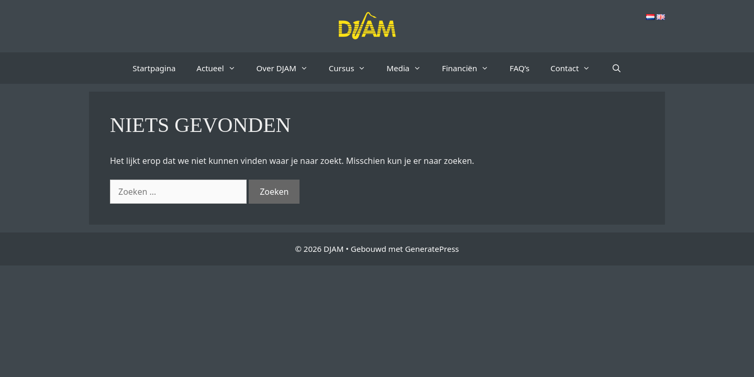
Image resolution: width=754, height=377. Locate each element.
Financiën (470, 68)
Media (408, 68)
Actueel (221, 68)
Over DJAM (287, 68)
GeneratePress (432, 248)
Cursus (352, 68)
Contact (575, 68)
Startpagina (153, 68)
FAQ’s (519, 68)
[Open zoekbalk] (616, 68)
